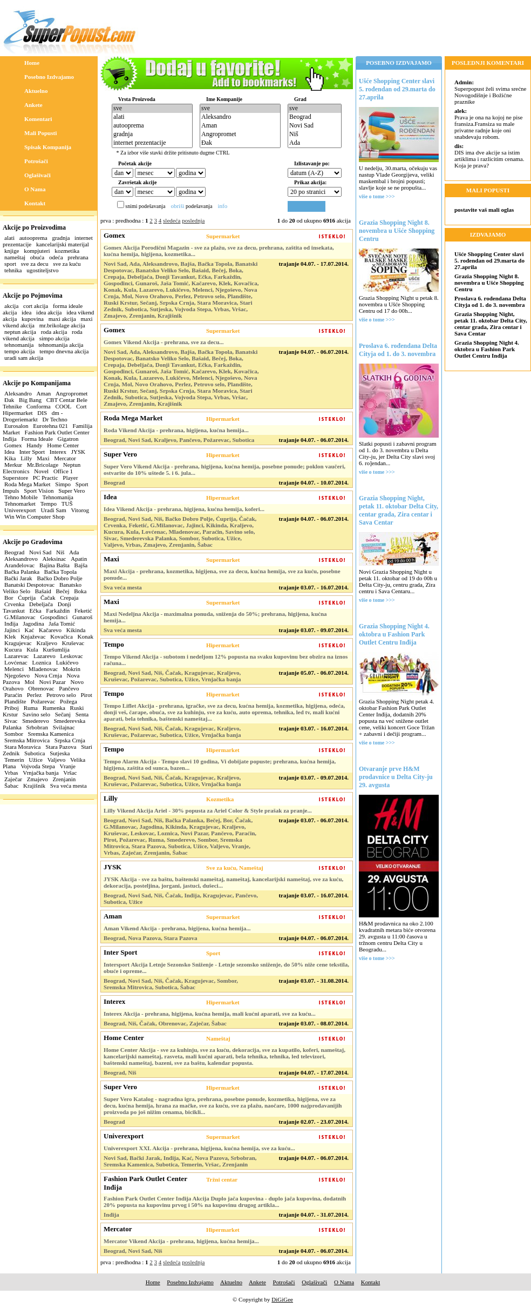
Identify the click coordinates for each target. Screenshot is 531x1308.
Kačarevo (50, 630)
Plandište (15, 701)
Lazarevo (44, 656)
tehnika (13, 270)
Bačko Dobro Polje (59, 578)
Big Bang (30, 400)
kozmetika (67, 250)
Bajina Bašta (54, 565)
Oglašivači (37, 175)
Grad (300, 99)
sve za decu (35, 263)
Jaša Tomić (62, 623)
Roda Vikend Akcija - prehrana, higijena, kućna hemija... (176, 430)
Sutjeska (60, 753)
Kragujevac (18, 643)
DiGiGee (282, 1299)
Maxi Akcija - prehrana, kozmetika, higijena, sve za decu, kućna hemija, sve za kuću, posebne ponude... (222, 574)
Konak (85, 636)
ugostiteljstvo (42, 270)
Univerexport (20, 510)
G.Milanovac (20, 617)
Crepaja (69, 597)
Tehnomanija (58, 497)
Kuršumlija (56, 649)
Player (70, 477)
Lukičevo (67, 662)
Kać (29, 630)
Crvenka (14, 604)
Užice (36, 759)
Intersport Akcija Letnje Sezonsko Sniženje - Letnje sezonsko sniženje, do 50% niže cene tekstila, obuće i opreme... (226, 967)
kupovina (33, 319)
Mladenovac (43, 669)
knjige (11, 250)
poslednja (193, 220)
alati (9, 237)
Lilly (26, 458)
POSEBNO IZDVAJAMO (399, 62)
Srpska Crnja (70, 740)
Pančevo (69, 688)
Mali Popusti (40, 133)
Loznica (41, 662)
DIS (42, 413)
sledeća (171, 220)
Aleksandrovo (21, 558)
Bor (8, 597)
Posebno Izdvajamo (49, 76)
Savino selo (36, 714)
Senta (82, 714)
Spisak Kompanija (47, 147)
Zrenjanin (64, 779)
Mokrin (71, 669)
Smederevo (35, 720)
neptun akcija (20, 331)
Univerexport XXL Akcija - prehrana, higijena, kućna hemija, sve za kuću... (199, 1148)
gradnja (61, 237)
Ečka (36, 610)
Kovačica (61, 636)
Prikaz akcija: (310, 182)
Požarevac (43, 701)
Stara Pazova (60, 746)
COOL (63, 406)
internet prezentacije (152, 143)
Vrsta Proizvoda (136, 99)
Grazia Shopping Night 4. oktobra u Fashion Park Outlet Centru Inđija (394, 634)
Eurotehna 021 (50, 425)
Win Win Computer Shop (34, 516)
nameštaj (14, 257)
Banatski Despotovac (29, 584)
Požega (68, 701)
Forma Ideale (36, 438)
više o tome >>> (377, 196)
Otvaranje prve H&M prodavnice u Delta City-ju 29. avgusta (396, 777)
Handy (34, 445)
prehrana (77, 257)
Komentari (38, 119)
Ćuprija (27, 597)
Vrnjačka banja (40, 772)
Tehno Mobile (21, 497)
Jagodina (33, 623)
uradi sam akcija (23, 357)
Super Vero (71, 490)
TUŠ (67, 503)
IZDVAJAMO (488, 234)
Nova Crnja (48, 675)
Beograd (14, 552)
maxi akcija (62, 319)
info (222, 206)
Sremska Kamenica (51, 733)
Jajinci (12, 630)
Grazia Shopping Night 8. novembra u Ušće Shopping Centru (396, 231)
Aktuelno (35, 91)
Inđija (11, 623)
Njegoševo (17, 675)
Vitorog (80, 510)
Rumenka (54, 708)
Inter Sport (32, 451)
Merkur (13, 464)
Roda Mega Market (27, 484)
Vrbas (11, 772)
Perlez (34, 695)
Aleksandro (18, 393)
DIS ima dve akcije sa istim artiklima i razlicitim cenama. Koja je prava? (489, 156)
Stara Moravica (22, 746)
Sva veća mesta (68, 785)
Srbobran (37, 727)
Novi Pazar (52, 682)
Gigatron (68, 438)
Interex (58, 451)
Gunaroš (82, 617)
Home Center (63, 445)
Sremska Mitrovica (27, 740)
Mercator (65, 458)
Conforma (38, 406)
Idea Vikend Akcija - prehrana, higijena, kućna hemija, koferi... (184, 509)
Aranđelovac (19, 565)
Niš (60, 552)
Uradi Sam (53, 510)
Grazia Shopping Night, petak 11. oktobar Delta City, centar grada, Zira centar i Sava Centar (398, 510)
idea (26, 312)
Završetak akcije (137, 182)
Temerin (14, 759)
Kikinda (75, 630)
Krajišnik (34, 785)
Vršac (70, 772)
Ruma (31, 708)
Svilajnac (64, 727)
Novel (41, 471)
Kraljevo (46, 643)
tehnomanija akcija (60, 344)
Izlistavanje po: (312, 163)
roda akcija (54, 331)
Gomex (13, 445)
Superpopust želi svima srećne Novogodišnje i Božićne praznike (490, 92)
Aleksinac (54, 558)
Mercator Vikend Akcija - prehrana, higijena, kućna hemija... (181, 1241)
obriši (177, 206)
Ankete (33, 105)
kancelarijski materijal (62, 244)
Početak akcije (135, 163)
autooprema (33, 237)
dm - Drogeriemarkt (33, 416)
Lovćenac (16, 662)
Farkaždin (58, 610)
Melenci (14, 669)
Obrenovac (41, 688)
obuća (37, 257)
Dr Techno (55, 419)
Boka (80, 591)
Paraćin (13, 695)
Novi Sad (40, 552)
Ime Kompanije (224, 99)
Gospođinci (53, 617)
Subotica (34, 753)
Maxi (43, 458)
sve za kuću (66, 263)
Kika (10, 458)
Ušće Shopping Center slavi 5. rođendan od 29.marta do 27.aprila (397, 89)
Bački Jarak (18, 578)
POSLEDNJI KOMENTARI (488, 62)
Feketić (83, 610)
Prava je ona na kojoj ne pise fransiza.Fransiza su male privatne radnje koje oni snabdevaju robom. (488, 124)
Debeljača (41, 604)
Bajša (80, 565)
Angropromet (71, 393)
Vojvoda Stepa (38, 766)
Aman (43, 393)
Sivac (10, 720)
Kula (32, 649)
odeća (56, 257)
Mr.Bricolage (42, 464)
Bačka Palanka (21, 571)
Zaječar (13, 779)
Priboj (11, 708)
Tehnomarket (20, 503)
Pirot (86, 695)
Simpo (63, 484)
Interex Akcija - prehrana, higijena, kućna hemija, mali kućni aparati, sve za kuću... (210, 1013)
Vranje (68, 766)
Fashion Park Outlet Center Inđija (145, 1183)
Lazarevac (16, 656)
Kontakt (34, 203)
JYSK (78, 451)
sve (152, 108)
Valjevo (56, 759)
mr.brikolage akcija (62, 325)
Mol (30, 682)
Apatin (79, 558)
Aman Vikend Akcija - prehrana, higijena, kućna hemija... (177, 928)
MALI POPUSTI (487, 190)
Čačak (47, 597)
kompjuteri (37, 250)
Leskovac (71, 656)
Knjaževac (33, 636)
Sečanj (63, 714)
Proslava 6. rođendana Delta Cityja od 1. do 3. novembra (398, 350)
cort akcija (35, 306)
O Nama (34, 189)
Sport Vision (38, 490)
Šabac (11, 785)
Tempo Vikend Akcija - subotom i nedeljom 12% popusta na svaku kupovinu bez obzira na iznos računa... (226, 659)
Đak (9, 400)
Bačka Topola (60, 571)
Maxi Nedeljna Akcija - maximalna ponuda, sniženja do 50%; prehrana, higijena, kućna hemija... (215, 617)
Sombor (13, 733)
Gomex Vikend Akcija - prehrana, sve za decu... (164, 342)
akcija (11, 306)
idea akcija (49, 312)
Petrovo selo (61, 695)
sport (10, 263)
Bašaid (43, 591)
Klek (10, 636)
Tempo (48, 503)
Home (31, 62)
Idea (9, 451)
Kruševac (73, 643)
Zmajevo (37, 779)
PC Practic (45, 477)
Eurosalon (16, 425)
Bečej (62, 591)
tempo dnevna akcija (63, 351)
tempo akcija (19, 351)
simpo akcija (54, 338)
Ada (74, 552)
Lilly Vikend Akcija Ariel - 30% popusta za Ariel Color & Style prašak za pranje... (208, 810)
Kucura (13, 649)
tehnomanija (18, 344)
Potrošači (36, 161)
